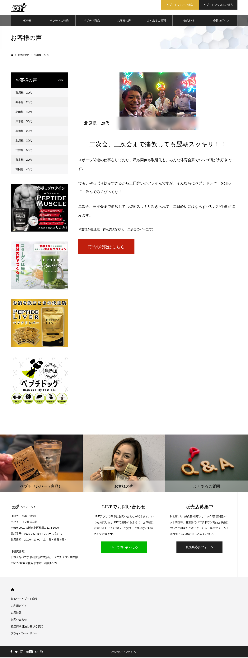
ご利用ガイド (19, 606)
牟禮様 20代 (24, 131)
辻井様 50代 (24, 150)
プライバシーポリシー (24, 633)
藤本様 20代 (24, 160)
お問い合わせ (19, 620)
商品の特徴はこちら (111, 248)
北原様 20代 (24, 141)
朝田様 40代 (24, 112)
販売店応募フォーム (199, 547)
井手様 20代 (24, 102)
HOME (27, 21)
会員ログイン (221, 21)
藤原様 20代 (24, 93)
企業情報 (16, 613)
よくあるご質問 (156, 21)
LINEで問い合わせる (124, 547)
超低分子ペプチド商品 (24, 599)
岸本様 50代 (24, 121)
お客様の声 (124, 21)
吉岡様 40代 (24, 169)
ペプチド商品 (92, 21)
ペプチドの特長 (59, 21)
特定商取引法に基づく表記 (27, 626)
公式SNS (188, 21)
